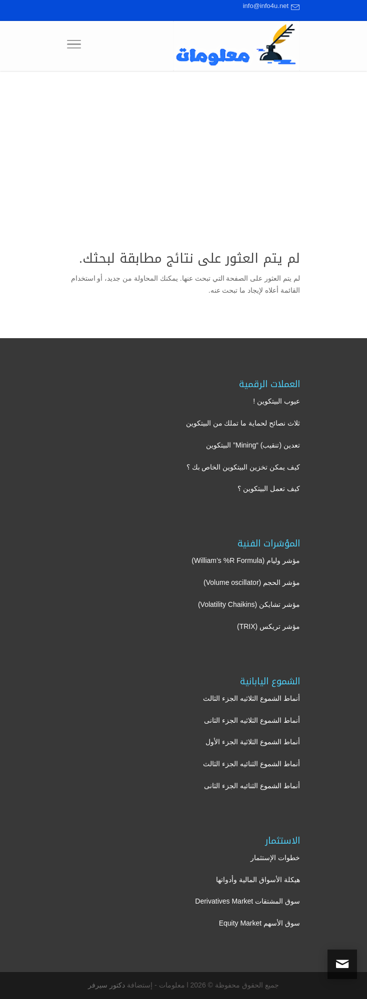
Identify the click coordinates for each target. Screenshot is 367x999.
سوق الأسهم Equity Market (259, 923)
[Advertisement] (183, 146)
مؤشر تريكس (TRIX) (268, 626)
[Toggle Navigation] (74, 45)
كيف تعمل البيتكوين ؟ (269, 489)
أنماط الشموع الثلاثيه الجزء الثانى (252, 720)
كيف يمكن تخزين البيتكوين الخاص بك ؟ (243, 467)
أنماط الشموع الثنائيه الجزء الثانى (252, 786)
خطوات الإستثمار (275, 858)
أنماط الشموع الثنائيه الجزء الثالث (251, 764)
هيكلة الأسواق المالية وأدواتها (258, 880)
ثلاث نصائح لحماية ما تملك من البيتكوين (243, 423)
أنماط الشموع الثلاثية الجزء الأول (253, 742)
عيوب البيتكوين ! (276, 401)
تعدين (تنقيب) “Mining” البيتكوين (253, 445)
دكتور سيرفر (106, 985)
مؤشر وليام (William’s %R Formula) (246, 560)
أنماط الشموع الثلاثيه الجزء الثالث (251, 698)
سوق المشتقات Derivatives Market (247, 901)
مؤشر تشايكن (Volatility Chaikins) (249, 604)
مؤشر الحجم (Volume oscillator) (252, 582)
